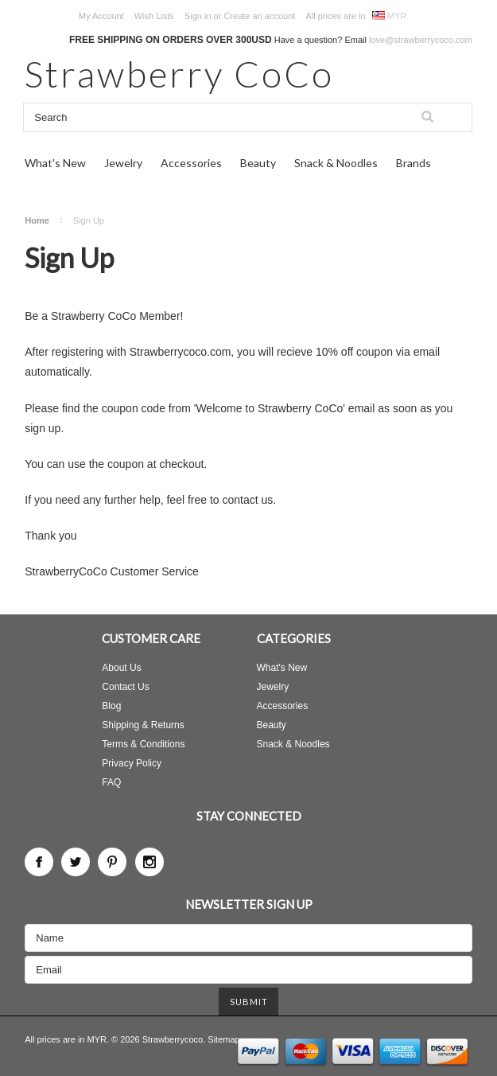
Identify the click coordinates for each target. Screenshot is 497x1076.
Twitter (75, 862)
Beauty (258, 163)
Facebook (39, 862)
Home (37, 220)
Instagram (149, 862)
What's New (55, 163)
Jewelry (123, 163)
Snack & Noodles (336, 163)
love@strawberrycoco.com (420, 40)
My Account (101, 16)
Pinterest (112, 862)
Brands (413, 163)
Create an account (259, 16)
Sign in (198, 16)
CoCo (179, 74)
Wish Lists (154, 16)
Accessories (191, 163)
